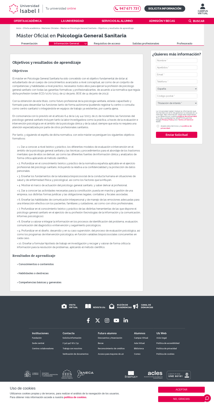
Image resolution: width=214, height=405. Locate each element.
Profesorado (184, 43)
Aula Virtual (139, 343)
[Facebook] (88, 320)
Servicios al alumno (117, 21)
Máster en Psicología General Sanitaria (78, 28)
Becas (101, 343)
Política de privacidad (166, 348)
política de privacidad (187, 116)
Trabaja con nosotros (72, 348)
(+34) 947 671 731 (71, 343)
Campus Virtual (141, 338)
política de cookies (75, 397)
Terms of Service (185, 120)
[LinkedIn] (126, 320)
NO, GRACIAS (181, 399)
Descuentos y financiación (110, 338)
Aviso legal (161, 338)
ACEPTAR (181, 390)
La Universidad (72, 21)
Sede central (38, 343)
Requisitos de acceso (107, 43)
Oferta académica (28, 21)
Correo (137, 354)
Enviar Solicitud (177, 134)
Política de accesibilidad (167, 343)
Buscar (198, 21)
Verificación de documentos (76, 354)
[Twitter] (97, 320)
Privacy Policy (168, 120)
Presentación (29, 43)
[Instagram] (107, 320)
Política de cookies (165, 354)
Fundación (37, 338)
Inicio (18, 28)
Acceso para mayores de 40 (111, 354)
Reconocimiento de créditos (111, 348)
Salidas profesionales (145, 43)
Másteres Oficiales (50, 28)
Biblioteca (139, 348)
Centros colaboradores (43, 348)
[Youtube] (116, 320)
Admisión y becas (162, 21)
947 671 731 (127, 8)
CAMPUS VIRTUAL (203, 10)
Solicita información (164, 8)
